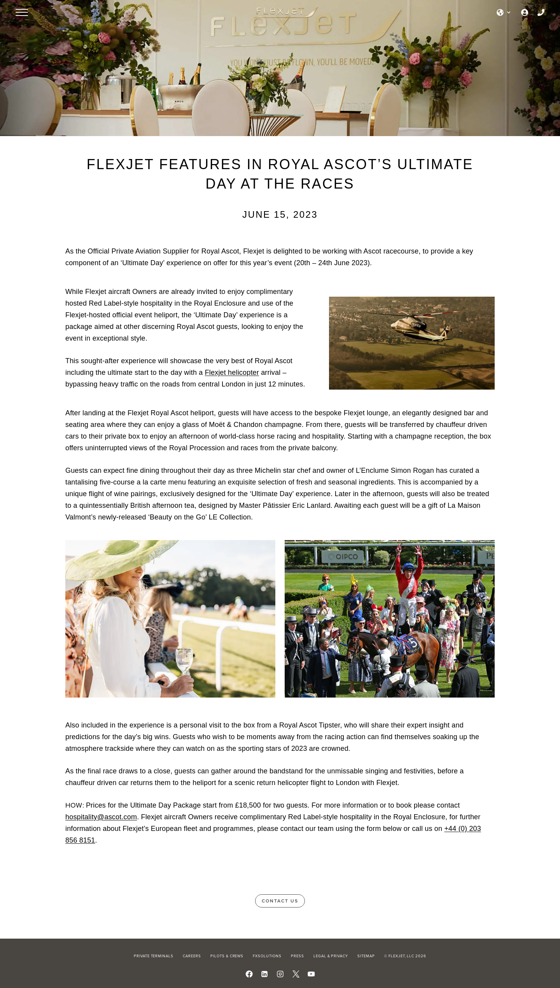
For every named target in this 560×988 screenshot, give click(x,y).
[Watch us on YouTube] (311, 974)
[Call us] (540, 12)
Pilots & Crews (226, 955)
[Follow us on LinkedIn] (264, 974)
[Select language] (504, 12)
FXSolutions (267, 955)
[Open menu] (22, 12)
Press (297, 955)
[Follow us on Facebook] (249, 974)
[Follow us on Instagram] (280, 974)
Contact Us (280, 900)
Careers (192, 955)
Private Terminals (153, 955)
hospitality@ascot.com (101, 817)
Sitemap (366, 955)
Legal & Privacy (330, 955)
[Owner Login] (524, 12)
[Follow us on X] (295, 974)
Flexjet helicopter (232, 372)
